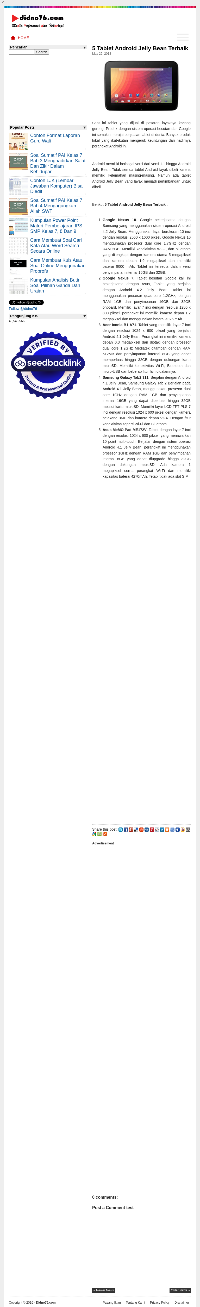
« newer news (103, 1290)
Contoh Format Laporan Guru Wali (55, 138)
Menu (183, 37)
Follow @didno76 (23, 309)
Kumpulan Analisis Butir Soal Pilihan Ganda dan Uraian (55, 285)
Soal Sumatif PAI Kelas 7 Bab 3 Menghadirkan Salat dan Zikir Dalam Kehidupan (57, 163)
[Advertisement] (141, 652)
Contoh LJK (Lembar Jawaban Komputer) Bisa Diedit (56, 186)
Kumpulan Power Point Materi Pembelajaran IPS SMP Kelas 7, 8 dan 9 (56, 226)
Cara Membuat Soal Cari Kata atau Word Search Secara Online (56, 246)
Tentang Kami (135, 1302)
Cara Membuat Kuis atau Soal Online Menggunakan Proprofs (57, 266)
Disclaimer (181, 1302)
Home (23, 38)
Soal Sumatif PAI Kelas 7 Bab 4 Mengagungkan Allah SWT (56, 206)
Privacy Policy (160, 1302)
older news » (180, 1290)
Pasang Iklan (112, 1302)
